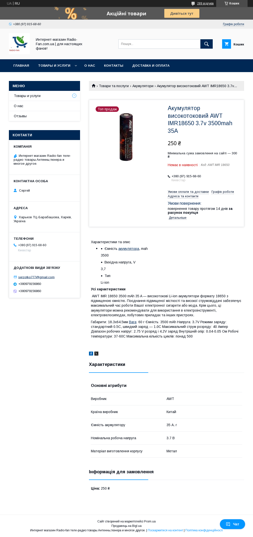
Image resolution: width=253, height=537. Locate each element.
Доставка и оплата (150, 65)
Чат (232, 524)
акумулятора (128, 249)
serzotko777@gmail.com (36, 277)
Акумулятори (142, 86)
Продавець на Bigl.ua (126, 526)
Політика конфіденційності (204, 530)
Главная (21, 65)
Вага (132, 322)
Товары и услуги (54, 65)
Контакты (113, 65)
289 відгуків (205, 3)
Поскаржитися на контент (165, 530)
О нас (89, 65)
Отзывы (20, 116)
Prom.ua (150, 521)
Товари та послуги (114, 86)
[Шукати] (206, 44)
